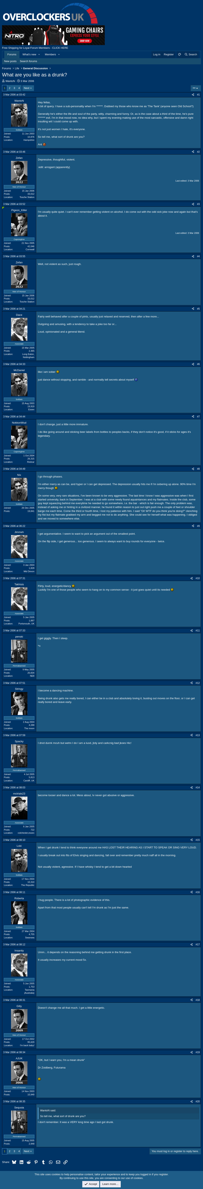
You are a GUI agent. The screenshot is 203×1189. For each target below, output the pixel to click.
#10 (198, 578)
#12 (198, 683)
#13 (198, 735)
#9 (198, 526)
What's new (29, 54)
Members (50, 54)
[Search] (191, 54)
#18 (198, 1000)
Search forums (28, 61)
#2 (198, 151)
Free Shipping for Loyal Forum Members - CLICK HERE (35, 47)
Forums (11, 54)
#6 (198, 364)
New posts (10, 61)
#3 (198, 204)
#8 (198, 468)
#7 (198, 416)
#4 (198, 256)
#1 (198, 94)
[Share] (193, 94)
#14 (198, 787)
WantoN (10, 81)
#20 (198, 1101)
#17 (198, 944)
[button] (39, 54)
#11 (198, 630)
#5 (198, 308)
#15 (198, 840)
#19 (198, 1052)
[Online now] (3, 208)
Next (26, 88)
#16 (198, 892)
